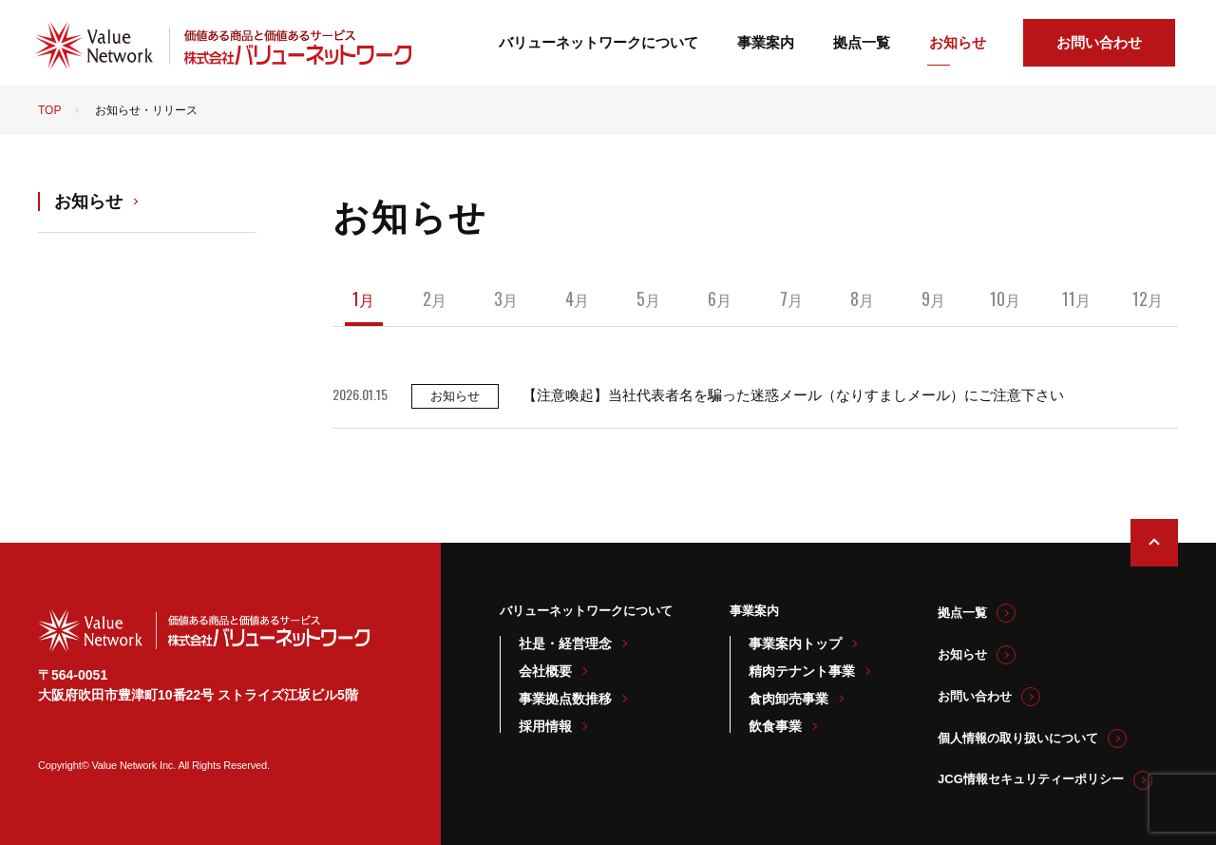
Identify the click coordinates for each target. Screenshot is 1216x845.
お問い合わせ (1099, 42)
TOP (49, 110)
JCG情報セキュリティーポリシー (1031, 779)
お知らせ (957, 42)
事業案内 (765, 42)
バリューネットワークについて (598, 42)
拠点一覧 (861, 42)
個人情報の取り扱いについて (1018, 738)
